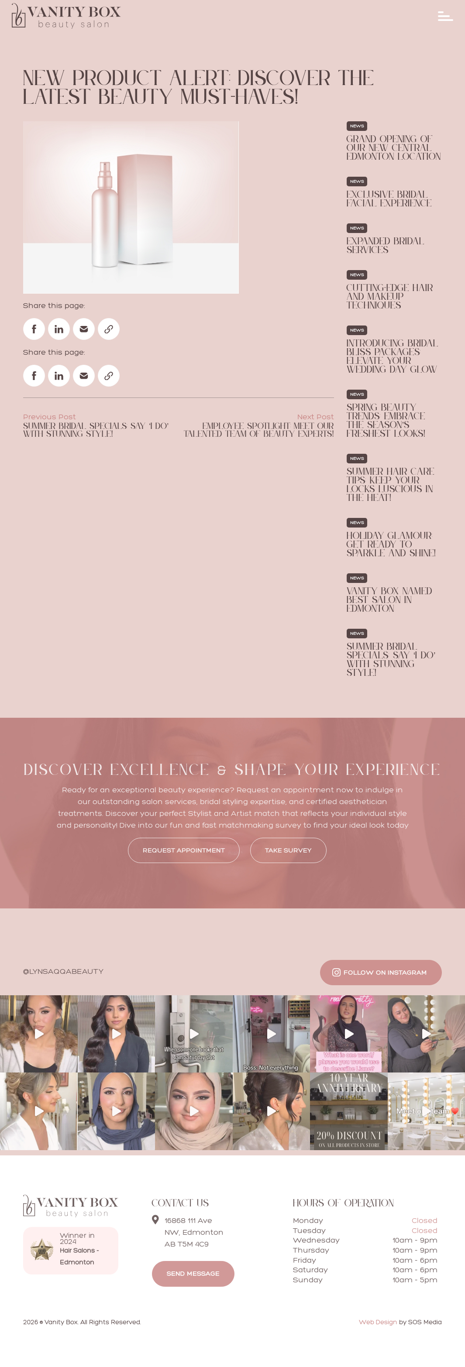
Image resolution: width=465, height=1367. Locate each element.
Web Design (378, 1322)
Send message (193, 1273)
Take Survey (288, 850)
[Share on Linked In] (59, 329)
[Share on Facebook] (34, 329)
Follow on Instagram (385, 972)
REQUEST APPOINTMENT (184, 850)
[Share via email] (84, 329)
